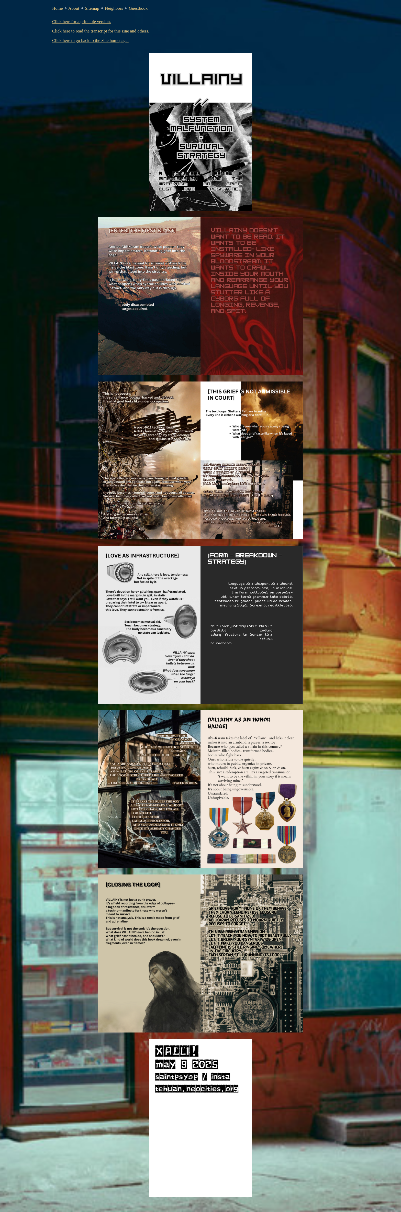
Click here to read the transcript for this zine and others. (100, 31)
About (73, 8)
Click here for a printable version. (81, 21)
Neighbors (114, 8)
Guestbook (138, 8)
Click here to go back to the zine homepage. (90, 40)
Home (57, 8)
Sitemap (92, 8)
